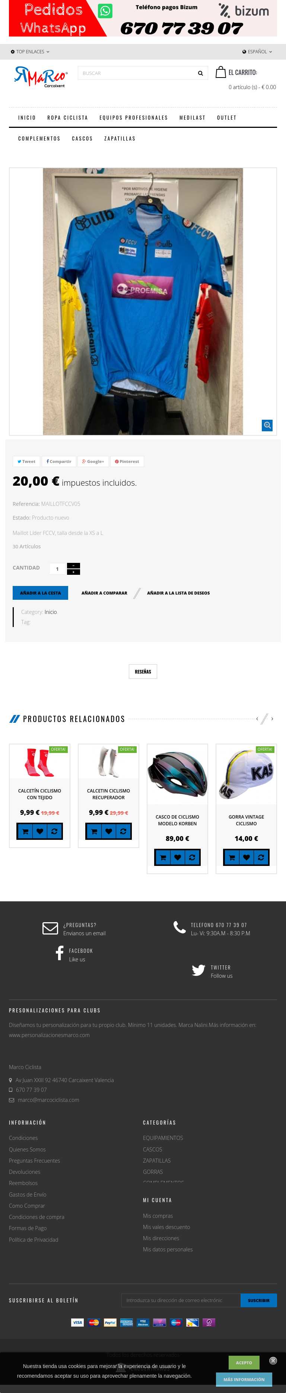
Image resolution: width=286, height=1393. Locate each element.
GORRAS (153, 1171)
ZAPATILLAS (157, 1160)
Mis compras (158, 1244)
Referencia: (26, 503)
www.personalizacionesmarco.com (49, 1035)
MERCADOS (156, 1205)
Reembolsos (23, 1182)
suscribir (259, 1308)
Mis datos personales (168, 1278)
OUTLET (152, 1194)
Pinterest (127, 461)
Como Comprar (27, 1205)
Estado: (22, 517)
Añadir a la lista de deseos (178, 593)
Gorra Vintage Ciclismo (246, 820)
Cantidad (26, 567)
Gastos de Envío (28, 1194)
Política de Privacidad (33, 1239)
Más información (244, 1379)
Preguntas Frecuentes (34, 1160)
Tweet (26, 461)
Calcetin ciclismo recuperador (108, 794)
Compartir (59, 461)
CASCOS (152, 1149)
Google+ (93, 461)
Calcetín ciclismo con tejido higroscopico (39, 797)
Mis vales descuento (166, 1256)
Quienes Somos (27, 1149)
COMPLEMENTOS (163, 1182)
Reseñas (143, 671)
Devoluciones (24, 1171)
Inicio (51, 611)
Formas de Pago (28, 1228)
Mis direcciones (161, 1267)
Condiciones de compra (36, 1216)
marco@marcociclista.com (48, 1099)
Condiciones (23, 1137)
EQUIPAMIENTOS (163, 1137)
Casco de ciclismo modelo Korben (177, 820)
